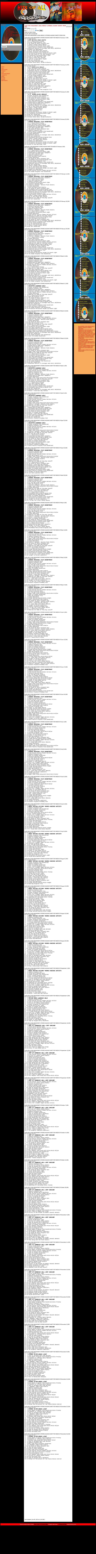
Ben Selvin (84, 243)
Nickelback (84, 67)
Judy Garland (85, 222)
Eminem (84, 76)
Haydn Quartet (85, 266)
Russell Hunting (83, 315)
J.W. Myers (82, 314)
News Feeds (4, 69)
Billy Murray (84, 257)
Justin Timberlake (86, 71)
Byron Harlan (84, 264)
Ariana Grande (86, 38)
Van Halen (84, 113)
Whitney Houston (86, 98)
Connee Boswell (85, 217)
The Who (82, 160)
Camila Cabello (86, 44)
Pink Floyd (83, 128)
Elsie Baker (84, 286)
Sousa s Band (83, 306)
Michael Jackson (85, 104)
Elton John (83, 135)
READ (7, 38)
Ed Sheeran (85, 42)
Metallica (84, 88)
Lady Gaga (85, 53)
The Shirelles (82, 162)
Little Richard (83, 175)
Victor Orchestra (85, 285)
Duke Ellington (85, 228)
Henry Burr (84, 259)
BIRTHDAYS (8, 40)
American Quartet (85, 261)
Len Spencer (84, 279)
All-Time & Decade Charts (11, 32)
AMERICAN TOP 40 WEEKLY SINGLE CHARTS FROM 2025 (85, 331)
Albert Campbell (85, 292)
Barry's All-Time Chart (10, 28)
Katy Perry (85, 40)
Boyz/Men (84, 95)
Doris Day (84, 199)
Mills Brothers (85, 204)
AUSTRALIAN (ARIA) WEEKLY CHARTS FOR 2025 (85, 340)
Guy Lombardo (85, 224)
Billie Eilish (85, 31)
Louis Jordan (85, 206)
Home (6, 27)
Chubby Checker (83, 157)
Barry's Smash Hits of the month (13, 34)
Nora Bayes (84, 270)
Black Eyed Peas (86, 74)
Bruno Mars (85, 49)
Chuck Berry (83, 173)
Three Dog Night (84, 138)
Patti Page (83, 184)
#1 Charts (7, 29)
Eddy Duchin (85, 226)
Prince (83, 106)
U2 (82, 109)
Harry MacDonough (86, 272)
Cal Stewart (84, 295)
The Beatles (82, 148)
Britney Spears (85, 91)
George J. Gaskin (83, 301)
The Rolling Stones (84, 150)
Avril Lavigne (85, 64)
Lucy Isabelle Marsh (86, 281)
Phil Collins (84, 118)
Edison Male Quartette (84, 312)
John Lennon (84, 133)
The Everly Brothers (85, 177)
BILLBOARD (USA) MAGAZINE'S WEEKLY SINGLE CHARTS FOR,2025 (86, 327)
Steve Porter (82, 310)
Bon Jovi (84, 120)
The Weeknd (85, 46)
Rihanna (84, 60)
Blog (2, 68)
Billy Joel (84, 115)
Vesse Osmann (83, 317)
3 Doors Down (85, 69)
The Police (84, 117)
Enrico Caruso (85, 293)
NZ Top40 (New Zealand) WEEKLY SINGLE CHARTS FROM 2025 (86, 346)
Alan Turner (84, 283)
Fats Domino (83, 172)
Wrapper (3, 70)
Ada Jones (84, 273)
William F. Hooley (83, 308)
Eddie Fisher (83, 186)
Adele (84, 47)
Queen (82, 142)
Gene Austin (84, 239)
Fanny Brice (84, 251)
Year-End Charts (9, 31)
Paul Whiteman (85, 236)
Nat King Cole (84, 182)
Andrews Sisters (85, 197)
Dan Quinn (82, 305)
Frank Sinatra (85, 193)
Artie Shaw (84, 215)
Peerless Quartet (85, 290)
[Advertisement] (30, 1489)
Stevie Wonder (84, 140)
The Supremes (83, 151)
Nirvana (83, 82)
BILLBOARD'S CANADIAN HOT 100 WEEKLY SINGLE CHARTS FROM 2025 (86, 337)
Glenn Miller (85, 195)
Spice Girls (84, 89)
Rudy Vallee (84, 246)
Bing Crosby (85, 192)
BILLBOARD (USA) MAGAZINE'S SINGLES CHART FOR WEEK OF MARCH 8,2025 (86, 343)
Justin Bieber (85, 51)
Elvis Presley (83, 170)
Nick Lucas (84, 244)
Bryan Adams (85, 96)
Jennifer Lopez (85, 73)
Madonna (84, 108)
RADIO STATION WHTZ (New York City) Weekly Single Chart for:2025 (86, 334)
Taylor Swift (85, 54)
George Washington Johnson (86, 303)
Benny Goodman (86, 214)
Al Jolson (84, 237)
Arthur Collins (85, 263)
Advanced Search (5, 73)
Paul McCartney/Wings (86, 131)
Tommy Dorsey (85, 202)
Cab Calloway (85, 219)
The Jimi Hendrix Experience (86, 159)
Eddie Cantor (85, 248)
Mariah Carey (85, 86)
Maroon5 (84, 66)
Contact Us (8, 37)
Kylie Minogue (85, 62)
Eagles (82, 130)
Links (2, 72)
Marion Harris (85, 268)
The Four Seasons (84, 155)
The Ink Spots (85, 230)
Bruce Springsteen (86, 111)
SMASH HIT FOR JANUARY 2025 (86, 329)
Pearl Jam (84, 84)
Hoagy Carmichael (86, 250)
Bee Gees (83, 137)
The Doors (82, 164)
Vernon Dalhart (85, 241)
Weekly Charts (8, 33)
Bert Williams (84, 288)
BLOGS (7, 39)
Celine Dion (84, 93)
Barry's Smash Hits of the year (12, 35)
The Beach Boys (83, 153)
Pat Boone (83, 180)
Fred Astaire (85, 221)
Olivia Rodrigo (86, 32)
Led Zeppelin (84, 126)
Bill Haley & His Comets (86, 179)
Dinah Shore (85, 208)
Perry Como (85, 201)
